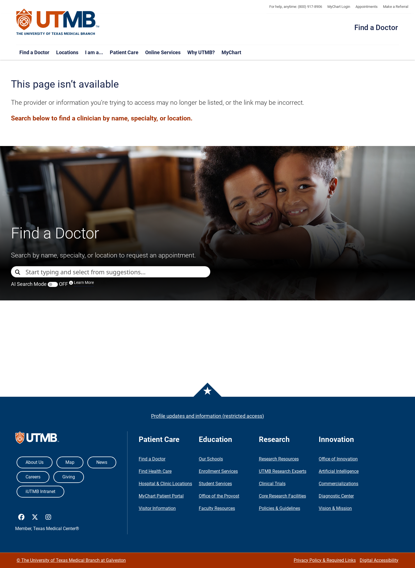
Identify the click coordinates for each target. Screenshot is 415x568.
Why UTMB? (201, 52)
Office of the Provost (219, 496)
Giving (68, 477)
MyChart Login (338, 6)
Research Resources (279, 459)
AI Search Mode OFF (52, 284)
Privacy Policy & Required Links (325, 560)
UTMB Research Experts (282, 471)
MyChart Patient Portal (161, 496)
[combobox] (118, 271)
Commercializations (338, 483)
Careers (33, 477)
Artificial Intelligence (339, 471)
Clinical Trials (272, 483)
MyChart (231, 52)
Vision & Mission (335, 508)
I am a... (94, 52)
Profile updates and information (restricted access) (207, 416)
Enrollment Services (218, 471)
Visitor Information (157, 508)
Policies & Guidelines (279, 508)
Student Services (215, 483)
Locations (67, 52)
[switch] (53, 284)
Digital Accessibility (379, 560)
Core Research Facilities (282, 496)
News (101, 462)
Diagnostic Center (336, 496)
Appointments (366, 6)
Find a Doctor (376, 27)
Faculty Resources (217, 508)
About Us (35, 462)
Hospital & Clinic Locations (165, 483)
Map (69, 462)
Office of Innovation (338, 459)
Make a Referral (395, 6)
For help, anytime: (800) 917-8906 (295, 6)
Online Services (163, 52)
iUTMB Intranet (40, 491)
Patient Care (124, 52)
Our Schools (211, 459)
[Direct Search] (18, 272)
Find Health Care (155, 471)
